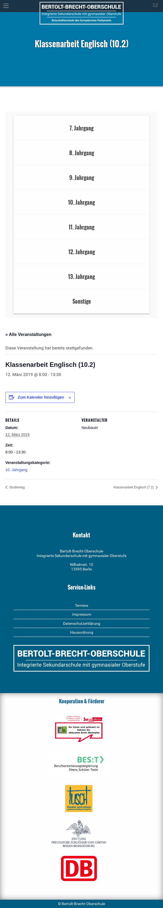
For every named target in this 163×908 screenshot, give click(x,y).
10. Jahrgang (16, 470)
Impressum (81, 614)
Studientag (16, 487)
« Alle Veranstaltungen (28, 334)
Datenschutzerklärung (81, 623)
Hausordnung (81, 632)
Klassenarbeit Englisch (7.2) (134, 487)
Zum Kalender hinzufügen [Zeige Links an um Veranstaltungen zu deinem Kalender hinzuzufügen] (41, 397)
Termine (81, 605)
